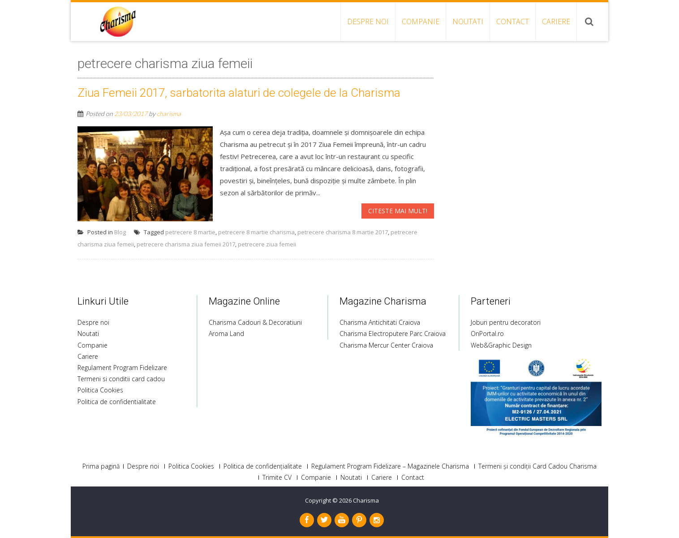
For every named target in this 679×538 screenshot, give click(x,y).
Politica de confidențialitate (262, 466)
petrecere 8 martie (190, 232)
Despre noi (368, 21)
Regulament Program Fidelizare (122, 367)
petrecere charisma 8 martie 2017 (342, 232)
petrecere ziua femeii (267, 244)
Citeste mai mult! (397, 211)
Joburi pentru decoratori (506, 322)
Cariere (556, 21)
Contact (512, 21)
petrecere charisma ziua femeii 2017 (186, 244)
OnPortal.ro (487, 333)
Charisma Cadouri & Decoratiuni (255, 322)
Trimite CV (277, 477)
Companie (420, 21)
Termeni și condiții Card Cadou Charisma (537, 466)
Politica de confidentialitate (116, 401)
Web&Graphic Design (501, 345)
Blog (120, 232)
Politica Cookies (100, 390)
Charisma (366, 500)
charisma (169, 113)
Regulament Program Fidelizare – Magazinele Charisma (390, 466)
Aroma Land (226, 333)
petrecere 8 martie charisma (256, 232)
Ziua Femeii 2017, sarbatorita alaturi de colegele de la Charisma (238, 92)
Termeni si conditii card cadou (121, 378)
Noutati (467, 21)
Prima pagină (101, 466)
